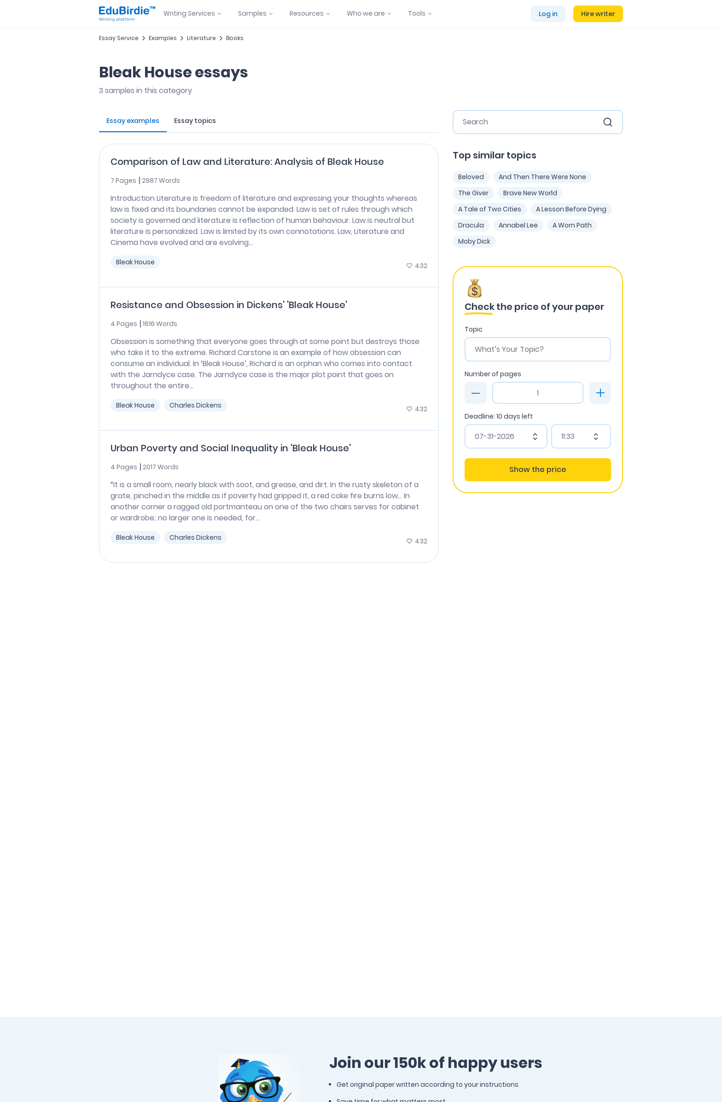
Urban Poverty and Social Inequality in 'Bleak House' (231, 448)
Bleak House (135, 262)
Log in (548, 13)
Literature (201, 38)
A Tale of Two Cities (489, 209)
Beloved (471, 176)
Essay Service (119, 38)
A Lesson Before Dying (571, 209)
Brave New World (530, 193)
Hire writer (598, 13)
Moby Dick (474, 241)
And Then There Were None (542, 176)
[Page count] (537, 393)
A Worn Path (572, 225)
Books (235, 38)
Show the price (537, 469)
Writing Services (189, 13)
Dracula (471, 225)
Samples (252, 13)
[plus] (600, 393)
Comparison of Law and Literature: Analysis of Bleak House (247, 161)
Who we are (366, 13)
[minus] (476, 393)
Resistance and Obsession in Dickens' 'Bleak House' (229, 304)
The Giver (473, 193)
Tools (416, 13)
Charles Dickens (195, 405)
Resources (307, 13)
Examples (163, 38)
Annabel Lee (518, 225)
